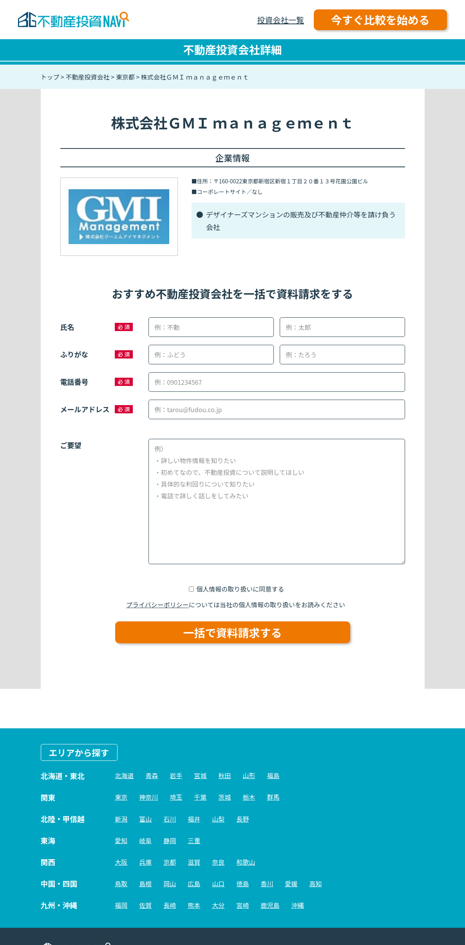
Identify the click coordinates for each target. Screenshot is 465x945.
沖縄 (297, 905)
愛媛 (291, 883)
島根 (145, 883)
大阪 (121, 862)
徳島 (242, 883)
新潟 (121, 819)
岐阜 (145, 840)
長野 (242, 819)
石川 (169, 819)
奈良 (218, 862)
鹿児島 (270, 905)
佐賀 (145, 905)
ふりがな (74, 354)
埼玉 (176, 797)
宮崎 (242, 905)
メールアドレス (85, 409)
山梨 (218, 819)
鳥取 (121, 883)
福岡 (121, 905)
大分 (218, 905)
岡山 (169, 883)
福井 (194, 819)
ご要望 (70, 445)
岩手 (176, 775)
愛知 (121, 840)
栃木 (248, 797)
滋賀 (194, 862)
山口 (218, 883)
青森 (151, 775)
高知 (315, 883)
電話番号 (74, 382)
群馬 (273, 797)
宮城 (200, 775)
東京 (121, 797)
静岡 (169, 840)
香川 (267, 883)
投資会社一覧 (280, 19)
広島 (194, 883)
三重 (194, 840)
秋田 (224, 775)
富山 (145, 819)
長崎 (169, 905)
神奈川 (148, 797)
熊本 (194, 905)
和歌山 (245, 862)
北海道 (124, 775)
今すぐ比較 (380, 19)
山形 (248, 775)
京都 (169, 862)
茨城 (224, 797)
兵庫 (145, 862)
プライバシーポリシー (157, 604)
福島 (273, 775)
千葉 (200, 797)
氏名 (67, 327)
